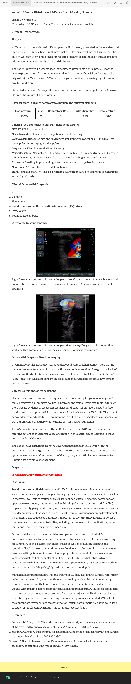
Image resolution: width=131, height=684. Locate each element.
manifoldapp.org (53, 677)
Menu (5, 3)
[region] (65, 329)
